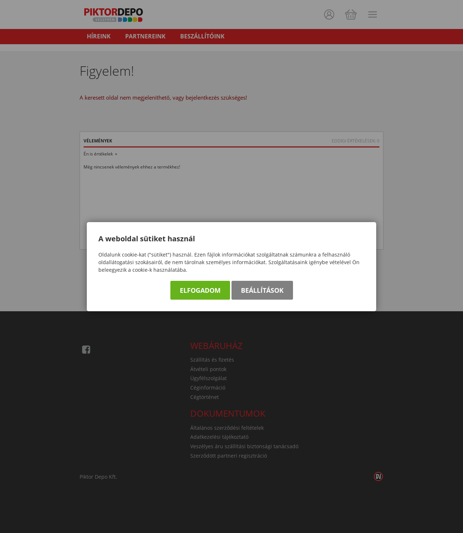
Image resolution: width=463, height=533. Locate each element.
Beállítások (262, 290)
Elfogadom (200, 290)
